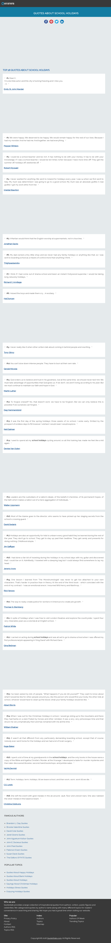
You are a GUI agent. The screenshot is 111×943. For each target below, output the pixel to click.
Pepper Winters (11, 146)
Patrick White (10, 626)
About (6, 921)
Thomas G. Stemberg (13, 607)
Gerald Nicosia (10, 369)
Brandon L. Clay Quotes (17, 823)
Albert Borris (9, 705)
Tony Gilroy (9, 352)
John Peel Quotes (14, 846)
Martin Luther (10, 391)
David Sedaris (10, 524)
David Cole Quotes (15, 831)
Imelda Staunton (11, 190)
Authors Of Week (77, 918)
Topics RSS (9, 930)
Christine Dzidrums (12, 804)
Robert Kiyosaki (11, 168)
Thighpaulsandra (11, 263)
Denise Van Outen (12, 448)
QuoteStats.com (54, 938)
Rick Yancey (9, 591)
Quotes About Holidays (17, 880)
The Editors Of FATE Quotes (19, 857)
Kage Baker (9, 746)
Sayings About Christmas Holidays (22, 884)
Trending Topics (76, 921)
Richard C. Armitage (13, 282)
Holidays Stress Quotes (17, 887)
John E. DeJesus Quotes (17, 842)
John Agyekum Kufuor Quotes (20, 838)
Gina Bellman (10, 645)
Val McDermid (10, 768)
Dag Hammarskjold (12, 410)
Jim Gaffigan (9, 546)
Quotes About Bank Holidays (19, 876)
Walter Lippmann (12, 505)
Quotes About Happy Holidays (20, 872)
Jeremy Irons (10, 568)
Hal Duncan (9, 298)
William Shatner (11, 727)
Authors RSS (9, 927)
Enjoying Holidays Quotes (18, 891)
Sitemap (40, 924)
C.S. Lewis (8, 785)
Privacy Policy (10, 918)
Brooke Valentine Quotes (18, 827)
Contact (7, 924)
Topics (40, 921)
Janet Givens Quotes (16, 835)
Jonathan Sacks (11, 244)
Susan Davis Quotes (15, 854)
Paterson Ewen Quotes (17, 850)
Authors (40, 918)
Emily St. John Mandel (14, 89)
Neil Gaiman (9, 429)
